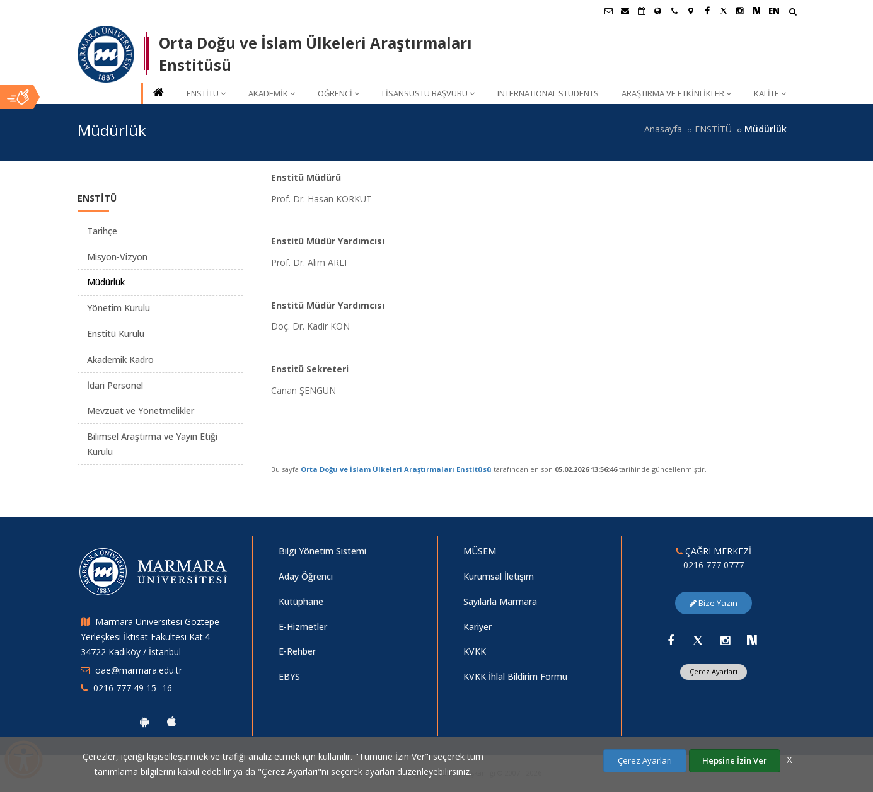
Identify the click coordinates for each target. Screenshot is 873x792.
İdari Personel (115, 385)
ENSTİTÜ (206, 93)
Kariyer (477, 627)
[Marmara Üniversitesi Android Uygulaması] (144, 721)
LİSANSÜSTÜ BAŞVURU (428, 93)
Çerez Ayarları (713, 671)
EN (774, 10)
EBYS (289, 676)
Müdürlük (106, 282)
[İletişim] (674, 10)
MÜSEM (479, 551)
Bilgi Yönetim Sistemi (322, 551)
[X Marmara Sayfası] (723, 10)
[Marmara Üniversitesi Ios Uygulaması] (171, 721)
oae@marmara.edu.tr (138, 670)
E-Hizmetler (303, 627)
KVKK (474, 651)
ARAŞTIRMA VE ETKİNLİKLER (676, 93)
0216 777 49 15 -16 (132, 688)
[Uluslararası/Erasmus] (658, 10)
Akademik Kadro (120, 359)
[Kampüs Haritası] (691, 10)
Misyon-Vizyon (117, 257)
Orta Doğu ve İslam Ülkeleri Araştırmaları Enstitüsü (396, 469)
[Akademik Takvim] (641, 10)
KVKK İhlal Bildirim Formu (515, 676)
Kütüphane (301, 601)
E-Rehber (297, 651)
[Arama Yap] (793, 13)
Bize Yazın (713, 603)
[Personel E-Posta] (625, 10)
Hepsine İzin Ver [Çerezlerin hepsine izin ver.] (734, 760)
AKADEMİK (271, 93)
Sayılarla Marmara (500, 601)
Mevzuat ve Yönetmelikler (140, 410)
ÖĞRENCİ (338, 93)
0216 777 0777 (713, 565)
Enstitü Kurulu (115, 334)
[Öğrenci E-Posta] (609, 10)
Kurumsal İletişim (498, 576)
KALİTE (770, 93)
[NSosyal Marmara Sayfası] (756, 10)
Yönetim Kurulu (118, 308)
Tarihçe (102, 231)
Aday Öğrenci (306, 576)
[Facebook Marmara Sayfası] (707, 10)
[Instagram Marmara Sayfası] (740, 10)
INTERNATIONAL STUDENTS (548, 93)
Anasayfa (663, 129)
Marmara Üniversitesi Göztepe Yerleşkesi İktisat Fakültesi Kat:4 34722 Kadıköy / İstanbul (150, 637)
